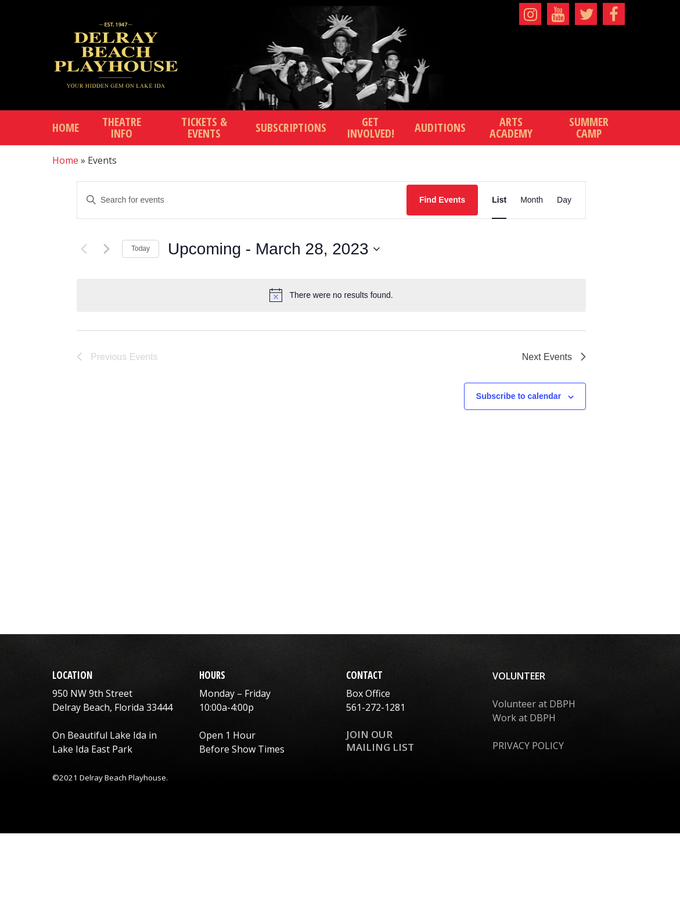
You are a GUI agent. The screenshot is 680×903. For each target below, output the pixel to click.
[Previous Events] (84, 249)
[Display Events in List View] (499, 200)
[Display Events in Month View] (531, 200)
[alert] (331, 295)
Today (140, 248)
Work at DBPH (524, 717)
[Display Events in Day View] (564, 200)
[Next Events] (106, 249)
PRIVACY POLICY (528, 745)
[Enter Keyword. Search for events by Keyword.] (241, 200)
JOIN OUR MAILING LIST (380, 741)
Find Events (442, 199)
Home (65, 160)
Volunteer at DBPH (533, 703)
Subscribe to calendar (518, 396)
